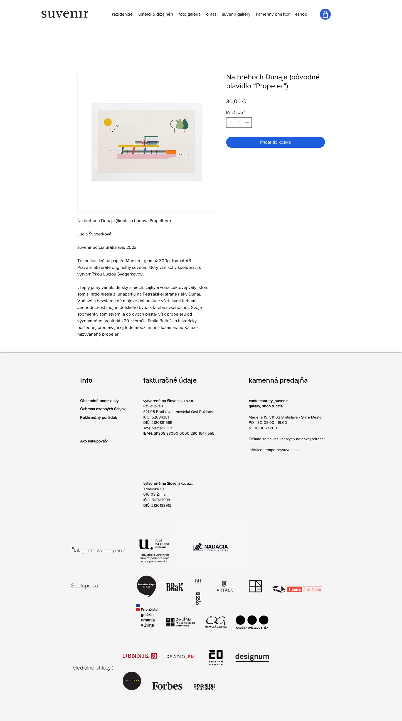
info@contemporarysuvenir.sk (274, 449)
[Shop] (325, 14)
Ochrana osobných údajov (102, 409)
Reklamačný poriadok (98, 417)
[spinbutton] (239, 122)
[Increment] (247, 122)
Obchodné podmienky (99, 400)
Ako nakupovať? (93, 441)
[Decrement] (230, 122)
